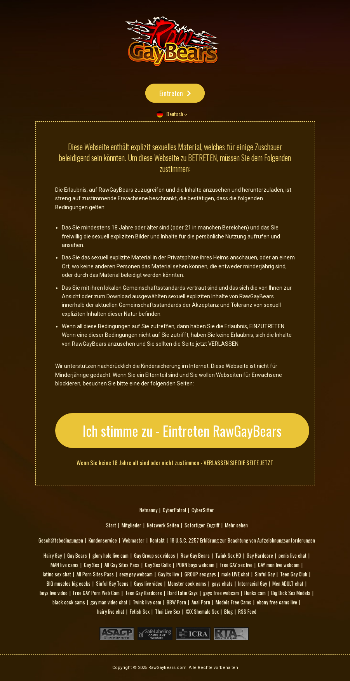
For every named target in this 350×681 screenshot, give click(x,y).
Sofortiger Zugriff (202, 525)
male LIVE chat (235, 574)
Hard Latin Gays (182, 593)
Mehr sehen (236, 525)
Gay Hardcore (260, 555)
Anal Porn (201, 602)
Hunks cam (255, 593)
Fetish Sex (140, 611)
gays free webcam (221, 593)
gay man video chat (109, 602)
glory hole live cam (110, 555)
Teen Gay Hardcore (143, 593)
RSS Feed (247, 611)
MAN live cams (64, 565)
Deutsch (174, 114)
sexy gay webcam (136, 574)
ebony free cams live (277, 602)
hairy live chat (110, 611)
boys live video (54, 593)
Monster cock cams (187, 583)
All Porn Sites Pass (95, 574)
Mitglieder (131, 525)
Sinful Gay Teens (112, 583)
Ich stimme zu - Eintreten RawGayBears (182, 430)
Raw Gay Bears (195, 555)
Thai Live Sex (167, 611)
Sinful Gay (265, 574)
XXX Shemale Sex (202, 611)
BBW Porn (176, 602)
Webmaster (133, 540)
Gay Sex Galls (158, 565)
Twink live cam (147, 602)
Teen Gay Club (293, 574)
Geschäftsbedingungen (60, 540)
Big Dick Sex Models (290, 593)
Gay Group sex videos (154, 555)
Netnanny (148, 510)
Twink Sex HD (228, 555)
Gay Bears (77, 555)
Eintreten (171, 93)
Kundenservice (103, 540)
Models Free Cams (233, 602)
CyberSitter (203, 510)
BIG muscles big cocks (69, 583)
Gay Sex (91, 565)
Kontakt (157, 540)
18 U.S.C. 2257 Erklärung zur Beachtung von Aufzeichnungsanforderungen (242, 540)
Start (111, 525)
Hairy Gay (53, 555)
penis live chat (292, 555)
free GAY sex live (236, 565)
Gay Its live (168, 574)
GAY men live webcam (279, 565)
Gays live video (148, 583)
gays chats (222, 583)
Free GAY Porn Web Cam (96, 593)
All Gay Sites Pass (121, 565)
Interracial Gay (252, 583)
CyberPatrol (174, 510)
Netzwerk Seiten (163, 525)
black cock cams (68, 602)
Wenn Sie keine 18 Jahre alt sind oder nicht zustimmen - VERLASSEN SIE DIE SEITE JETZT (175, 463)
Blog (228, 611)
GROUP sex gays (200, 574)
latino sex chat (57, 574)
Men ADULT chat (287, 583)
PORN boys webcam (195, 565)
